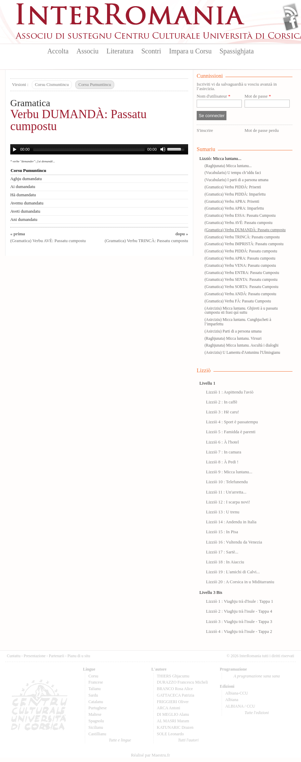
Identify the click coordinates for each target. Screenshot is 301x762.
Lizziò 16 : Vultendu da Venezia (234, 542)
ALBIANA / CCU (240, 706)
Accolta (57, 51)
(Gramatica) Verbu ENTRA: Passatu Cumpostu (242, 273)
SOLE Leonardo (170, 734)
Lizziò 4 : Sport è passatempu (232, 422)
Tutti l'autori (188, 740)
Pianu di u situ (78, 656)
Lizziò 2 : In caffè (221, 402)
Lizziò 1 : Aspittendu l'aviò (229, 392)
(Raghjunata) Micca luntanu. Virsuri (233, 338)
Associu (88, 51)
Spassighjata (237, 51)
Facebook (290, 23)
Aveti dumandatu (25, 211)
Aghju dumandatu (26, 178)
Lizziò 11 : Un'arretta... (226, 492)
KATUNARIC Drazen (175, 727)
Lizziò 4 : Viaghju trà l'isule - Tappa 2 (239, 631)
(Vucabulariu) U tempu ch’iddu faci (233, 173)
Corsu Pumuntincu (94, 84)
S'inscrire (205, 130)
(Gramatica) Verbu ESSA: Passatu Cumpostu (240, 215)
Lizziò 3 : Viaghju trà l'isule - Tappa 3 (239, 621)
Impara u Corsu (190, 51)
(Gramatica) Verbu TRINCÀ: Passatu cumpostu (242, 237)
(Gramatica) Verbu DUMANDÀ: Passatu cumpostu (245, 230)
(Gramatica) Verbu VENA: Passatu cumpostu (240, 265)
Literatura (119, 51)
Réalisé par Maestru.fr (150, 755)
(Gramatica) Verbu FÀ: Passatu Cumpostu (238, 301)
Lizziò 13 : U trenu (222, 512)
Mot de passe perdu (262, 130)
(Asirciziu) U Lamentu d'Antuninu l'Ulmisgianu (242, 352)
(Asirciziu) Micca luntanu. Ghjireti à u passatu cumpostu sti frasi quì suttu (241, 310)
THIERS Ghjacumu (173, 676)
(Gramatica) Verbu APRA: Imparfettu (234, 208)
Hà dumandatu (23, 194)
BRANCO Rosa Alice (175, 688)
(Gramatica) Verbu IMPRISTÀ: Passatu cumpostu (244, 244)
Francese (96, 682)
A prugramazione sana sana (257, 676)
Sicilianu (96, 727)
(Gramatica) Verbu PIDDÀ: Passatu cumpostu (241, 251)
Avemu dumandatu (26, 203)
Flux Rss (290, 11)
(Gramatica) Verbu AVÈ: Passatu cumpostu (239, 223)
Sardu (93, 695)
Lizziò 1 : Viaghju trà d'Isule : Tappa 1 (239, 601)
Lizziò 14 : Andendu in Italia (231, 522)
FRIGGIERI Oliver (173, 701)
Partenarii (56, 656)
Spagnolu (96, 721)
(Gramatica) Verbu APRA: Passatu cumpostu (240, 258)
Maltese (95, 714)
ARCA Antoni (168, 707)
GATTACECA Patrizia (175, 695)
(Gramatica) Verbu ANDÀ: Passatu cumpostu (240, 294)
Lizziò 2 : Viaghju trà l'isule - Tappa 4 (239, 611)
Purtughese (98, 707)
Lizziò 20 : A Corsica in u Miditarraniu (240, 581)
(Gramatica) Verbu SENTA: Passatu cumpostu (241, 279)
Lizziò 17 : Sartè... (222, 552)
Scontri (151, 51)
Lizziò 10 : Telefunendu (227, 481)
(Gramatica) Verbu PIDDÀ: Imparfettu (235, 194)
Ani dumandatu (23, 219)
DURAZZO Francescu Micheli (182, 682)
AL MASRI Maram (173, 721)
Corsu (94, 676)
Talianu (95, 688)
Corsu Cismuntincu (52, 84)
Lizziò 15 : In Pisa (222, 531)
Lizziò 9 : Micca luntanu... (229, 472)
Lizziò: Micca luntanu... (220, 158)
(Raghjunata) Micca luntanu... (228, 166)
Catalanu (96, 701)
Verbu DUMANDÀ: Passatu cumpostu (78, 120)
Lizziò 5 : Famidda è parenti (231, 431)
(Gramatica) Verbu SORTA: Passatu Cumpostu (241, 287)
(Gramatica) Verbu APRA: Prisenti (232, 201)
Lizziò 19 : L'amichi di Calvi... (233, 572)
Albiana (231, 699)
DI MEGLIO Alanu (173, 714)
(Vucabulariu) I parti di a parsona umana (237, 180)
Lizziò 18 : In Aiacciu (225, 562)
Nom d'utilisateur (213, 96)
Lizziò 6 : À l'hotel (222, 442)
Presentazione (34, 656)
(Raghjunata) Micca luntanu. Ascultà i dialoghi (241, 345)
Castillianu (97, 734)
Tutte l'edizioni (257, 712)
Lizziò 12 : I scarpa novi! (228, 502)
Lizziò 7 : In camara (223, 452)
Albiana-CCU (236, 693)
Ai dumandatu (22, 186)
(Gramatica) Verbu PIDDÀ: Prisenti (233, 187)
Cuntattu (14, 656)
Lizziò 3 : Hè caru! (222, 412)
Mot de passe (258, 96)
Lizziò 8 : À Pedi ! (222, 462)
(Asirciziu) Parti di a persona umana (233, 331)
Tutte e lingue (120, 740)
